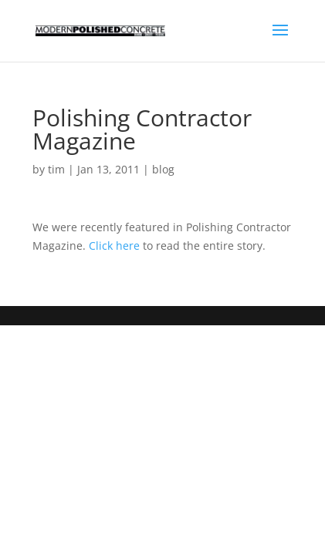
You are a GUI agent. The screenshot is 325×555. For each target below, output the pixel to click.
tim (56, 169)
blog (163, 169)
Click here (114, 245)
